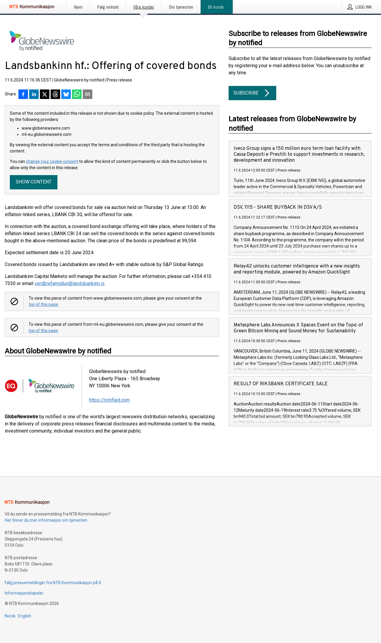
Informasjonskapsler (24, 593)
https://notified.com (109, 400)
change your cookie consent (52, 161)
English (24, 616)
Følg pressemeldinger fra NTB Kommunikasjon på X (53, 582)
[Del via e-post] (87, 94)
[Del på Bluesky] (66, 94)
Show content (33, 182)
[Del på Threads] (55, 94)
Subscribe (252, 93)
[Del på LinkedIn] (34, 94)
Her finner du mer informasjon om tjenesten (46, 520)
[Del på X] (44, 94)
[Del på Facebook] (23, 94)
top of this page (43, 304)
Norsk (10, 616)
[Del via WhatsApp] (77, 94)
